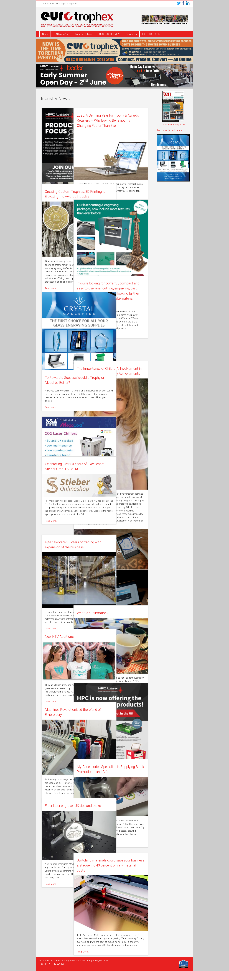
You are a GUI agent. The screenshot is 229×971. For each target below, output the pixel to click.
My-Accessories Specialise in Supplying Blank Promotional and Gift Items (120, 772)
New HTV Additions (59, 637)
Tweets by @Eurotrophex (169, 130)
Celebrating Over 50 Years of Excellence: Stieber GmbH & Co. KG (66, 469)
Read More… (105, 194)
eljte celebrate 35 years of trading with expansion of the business (67, 547)
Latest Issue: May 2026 (173, 124)
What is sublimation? (115, 613)
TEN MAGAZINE (61, 34)
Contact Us (131, 34)
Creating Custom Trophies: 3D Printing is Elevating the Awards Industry (67, 197)
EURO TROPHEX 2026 (109, 34)
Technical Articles (83, 34)
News (45, 34)
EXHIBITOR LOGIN (151, 34)
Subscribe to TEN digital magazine (60, 3)
